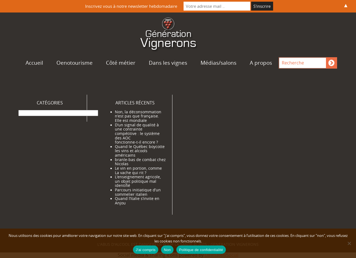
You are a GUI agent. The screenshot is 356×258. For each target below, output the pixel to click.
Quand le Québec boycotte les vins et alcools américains (140, 151)
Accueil (34, 62)
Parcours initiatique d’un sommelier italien (138, 192)
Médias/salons (218, 62)
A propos (261, 62)
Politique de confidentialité (201, 250)
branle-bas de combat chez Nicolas (140, 162)
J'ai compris (145, 250)
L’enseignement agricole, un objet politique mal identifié (138, 181)
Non (167, 250)
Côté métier (120, 62)
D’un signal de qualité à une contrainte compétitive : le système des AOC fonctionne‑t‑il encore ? (137, 133)
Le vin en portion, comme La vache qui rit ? (138, 170)
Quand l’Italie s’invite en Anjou (137, 201)
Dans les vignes (168, 62)
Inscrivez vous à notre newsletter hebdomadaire (131, 6)
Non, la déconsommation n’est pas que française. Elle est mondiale (138, 116)
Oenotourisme (74, 62)
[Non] (349, 243)
